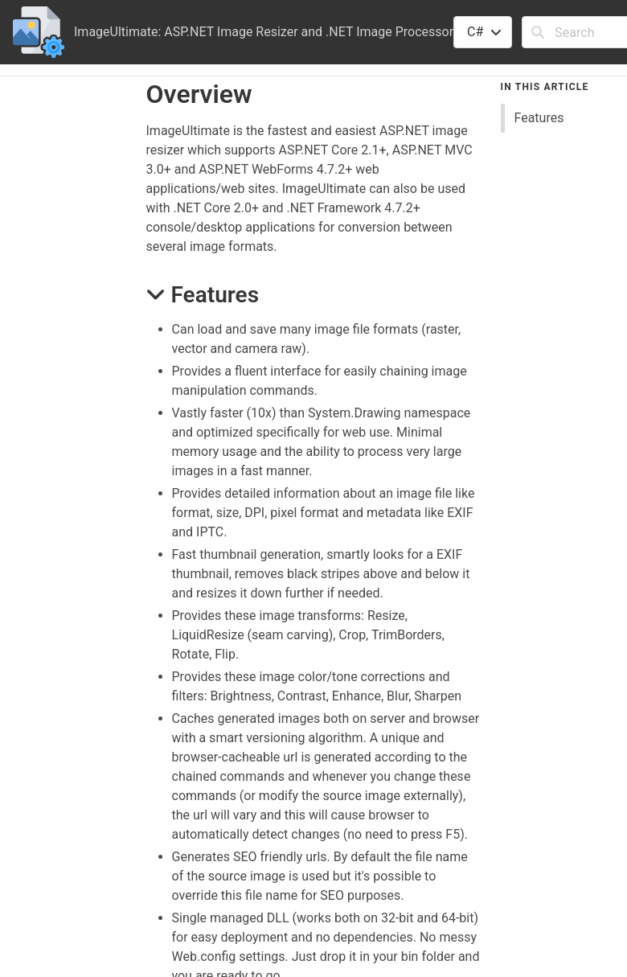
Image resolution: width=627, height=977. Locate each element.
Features (539, 117)
